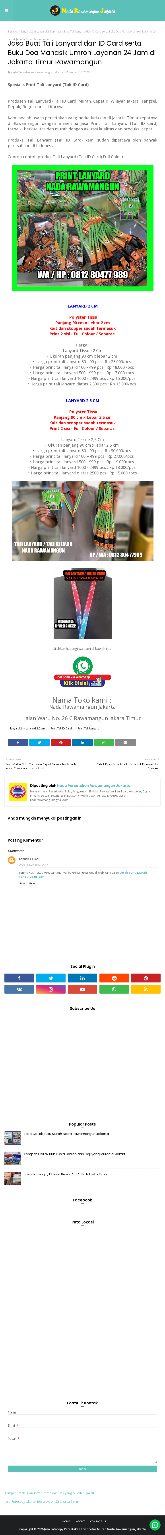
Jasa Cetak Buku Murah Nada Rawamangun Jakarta (66, 1133)
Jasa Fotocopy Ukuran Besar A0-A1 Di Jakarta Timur (66, 1174)
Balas (22, 883)
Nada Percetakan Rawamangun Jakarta (36, 72)
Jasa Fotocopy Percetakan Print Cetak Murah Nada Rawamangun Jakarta (95, 1529)
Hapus (32, 883)
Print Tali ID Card (61, 728)
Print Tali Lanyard (88, 728)
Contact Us (98, 1521)
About (80, 1521)
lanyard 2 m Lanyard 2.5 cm (38, 31)
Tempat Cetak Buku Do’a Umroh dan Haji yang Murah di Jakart (75, 1154)
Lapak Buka (29, 859)
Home (66, 1521)
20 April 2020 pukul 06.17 (33, 864)
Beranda (13, 31)
